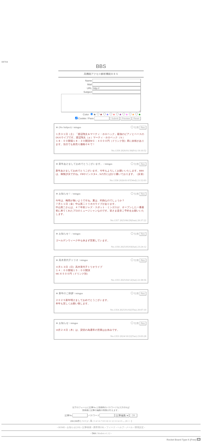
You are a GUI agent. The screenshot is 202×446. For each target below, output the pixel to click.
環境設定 (139, 430)
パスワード (101, 419)
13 (115, 424)
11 (110, 424)
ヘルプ (120, 430)
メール (129, 430)
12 (113, 424)
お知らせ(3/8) (73, 430)
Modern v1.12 (103, 436)
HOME (61, 430)
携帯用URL (99, 430)
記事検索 (86, 430)
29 (126, 424)
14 (118, 424)
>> (129, 424)
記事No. (76, 419)
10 (107, 424)
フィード (110, 430)
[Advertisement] (101, 30)
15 (121, 424)
